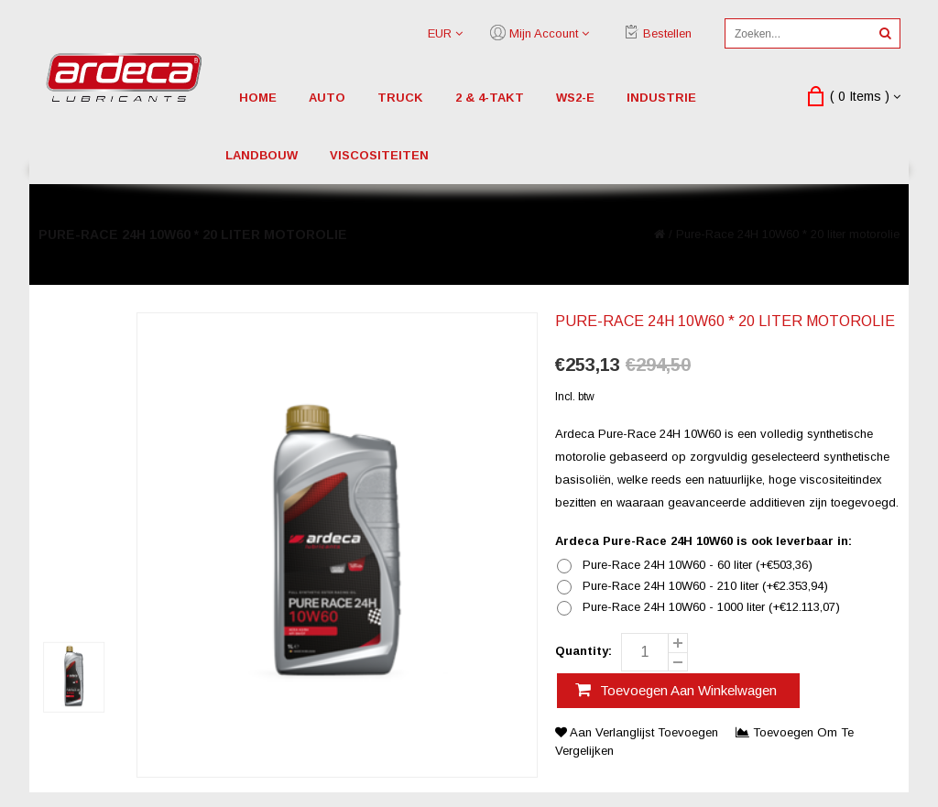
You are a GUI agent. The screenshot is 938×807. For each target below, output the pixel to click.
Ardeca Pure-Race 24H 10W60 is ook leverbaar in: (703, 541)
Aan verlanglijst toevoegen (638, 732)
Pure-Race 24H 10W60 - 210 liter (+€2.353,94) (705, 586)
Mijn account (543, 33)
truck (400, 97)
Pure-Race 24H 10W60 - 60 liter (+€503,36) (698, 565)
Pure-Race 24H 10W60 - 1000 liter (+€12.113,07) (711, 607)
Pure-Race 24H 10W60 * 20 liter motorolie (788, 234)
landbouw (261, 155)
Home (258, 97)
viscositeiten (379, 155)
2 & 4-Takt (489, 97)
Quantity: (583, 651)
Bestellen (667, 33)
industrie (661, 97)
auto (327, 97)
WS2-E (575, 97)
